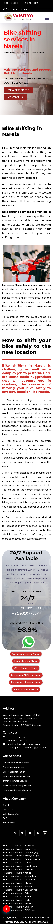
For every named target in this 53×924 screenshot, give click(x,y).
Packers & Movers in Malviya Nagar (21, 855)
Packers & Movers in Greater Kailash (21, 859)
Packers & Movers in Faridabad (18, 896)
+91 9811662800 (10, 3)
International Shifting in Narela (25, 675)
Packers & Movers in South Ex (18, 886)
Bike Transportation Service (16, 776)
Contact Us (15, 97)
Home (6, 52)
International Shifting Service (17, 785)
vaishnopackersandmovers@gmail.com (27, 747)
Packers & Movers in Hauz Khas (19, 845)
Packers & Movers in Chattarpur (19, 879)
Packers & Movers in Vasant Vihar (20, 890)
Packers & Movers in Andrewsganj (20, 852)
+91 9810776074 (30, 3)
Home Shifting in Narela (25, 661)
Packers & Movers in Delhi (16, 900)
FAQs (5, 818)
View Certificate (18, 90)
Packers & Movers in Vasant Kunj (19, 876)
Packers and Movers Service (17, 790)
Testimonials (9, 822)
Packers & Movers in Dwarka (17, 862)
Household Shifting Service (16, 762)
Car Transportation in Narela (25, 654)
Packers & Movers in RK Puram (19, 910)
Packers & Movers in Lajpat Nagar (20, 866)
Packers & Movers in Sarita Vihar (19, 849)
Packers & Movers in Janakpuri (18, 869)
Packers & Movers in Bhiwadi (18, 903)
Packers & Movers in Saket (17, 893)
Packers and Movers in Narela (25, 682)
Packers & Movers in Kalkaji (17, 873)
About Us (7, 805)
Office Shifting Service (13, 767)
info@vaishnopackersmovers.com (17, 9)
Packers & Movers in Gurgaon (18, 907)
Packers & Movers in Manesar (18, 883)
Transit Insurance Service (26, 689)
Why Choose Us (11, 814)
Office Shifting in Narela (25, 668)
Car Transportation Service (16, 771)
